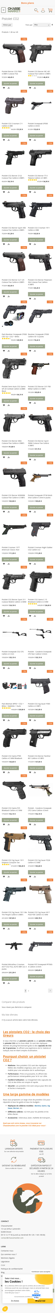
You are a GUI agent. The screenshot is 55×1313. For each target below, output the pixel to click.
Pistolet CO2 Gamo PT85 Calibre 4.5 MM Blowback (12, 757)
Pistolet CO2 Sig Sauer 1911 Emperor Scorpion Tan (13, 861)
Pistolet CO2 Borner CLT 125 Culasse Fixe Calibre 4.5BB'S (13, 281)
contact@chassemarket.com (12, 1238)
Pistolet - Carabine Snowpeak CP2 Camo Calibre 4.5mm (39, 809)
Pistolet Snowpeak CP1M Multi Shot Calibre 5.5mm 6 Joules (40, 496)
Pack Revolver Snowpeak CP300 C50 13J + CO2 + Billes (14, 335)
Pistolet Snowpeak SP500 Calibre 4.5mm (38, 124)
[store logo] (14, 10)
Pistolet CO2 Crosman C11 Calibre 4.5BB (12, 124)
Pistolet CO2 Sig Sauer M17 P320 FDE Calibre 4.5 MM (39, 913)
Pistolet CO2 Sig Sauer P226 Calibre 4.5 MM (39, 861)
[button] (5, 1309)
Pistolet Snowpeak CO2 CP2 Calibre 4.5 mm (13, 652)
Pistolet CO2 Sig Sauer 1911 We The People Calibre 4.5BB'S (14, 913)
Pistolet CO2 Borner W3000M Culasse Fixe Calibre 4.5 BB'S (13, 496)
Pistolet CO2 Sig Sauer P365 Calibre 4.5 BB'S (39, 705)
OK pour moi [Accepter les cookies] (40, 1301)
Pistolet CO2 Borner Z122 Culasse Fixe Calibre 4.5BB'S (13, 177)
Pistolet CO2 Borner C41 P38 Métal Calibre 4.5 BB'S (39, 387)
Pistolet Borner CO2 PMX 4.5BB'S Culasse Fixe (11, 72)
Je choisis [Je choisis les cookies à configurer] (15, 1301)
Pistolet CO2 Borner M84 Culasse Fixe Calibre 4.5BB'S (13, 442)
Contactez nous (7, 1251)
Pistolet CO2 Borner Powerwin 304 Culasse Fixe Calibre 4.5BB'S (40, 282)
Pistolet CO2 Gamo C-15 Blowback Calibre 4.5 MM (38, 600)
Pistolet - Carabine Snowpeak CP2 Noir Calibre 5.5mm (39, 652)
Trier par (28, 25)
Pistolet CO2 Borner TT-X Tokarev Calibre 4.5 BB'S (38, 177)
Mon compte (43, 10)
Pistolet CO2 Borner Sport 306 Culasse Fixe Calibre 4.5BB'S (14, 229)
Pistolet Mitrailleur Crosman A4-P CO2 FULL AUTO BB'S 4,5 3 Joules (14, 966)
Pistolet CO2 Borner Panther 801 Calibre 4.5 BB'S (39, 757)
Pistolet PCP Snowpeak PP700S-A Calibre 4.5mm (40, 965)
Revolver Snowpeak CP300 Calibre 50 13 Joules (38, 335)
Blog (2, 1272)
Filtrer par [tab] (7, 25)
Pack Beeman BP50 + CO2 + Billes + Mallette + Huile (13, 705)
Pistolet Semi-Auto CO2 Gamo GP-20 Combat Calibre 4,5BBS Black (13, 388)
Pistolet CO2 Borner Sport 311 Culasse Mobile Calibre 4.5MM (14, 600)
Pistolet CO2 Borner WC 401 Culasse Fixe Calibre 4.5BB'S (39, 72)
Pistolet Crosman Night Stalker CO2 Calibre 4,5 (40, 548)
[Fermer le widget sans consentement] (41, 1272)
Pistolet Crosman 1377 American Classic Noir (11, 548)
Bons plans (27, 3)
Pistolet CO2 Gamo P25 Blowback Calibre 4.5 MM (12, 809)
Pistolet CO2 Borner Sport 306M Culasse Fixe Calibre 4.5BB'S (38, 443)
